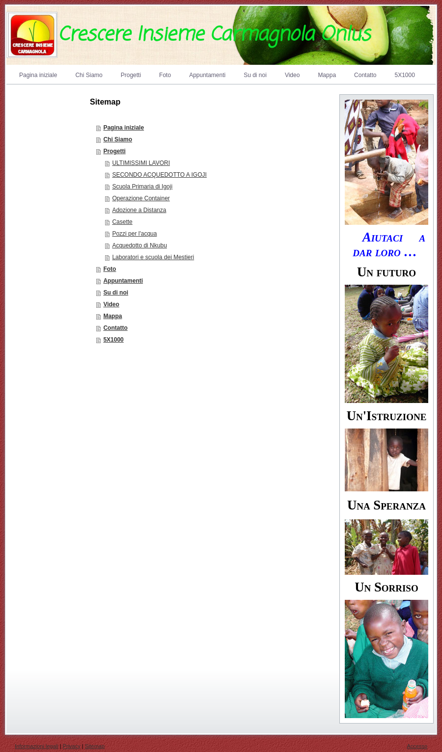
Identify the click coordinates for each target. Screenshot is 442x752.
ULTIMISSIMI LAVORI (141, 163)
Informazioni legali (36, 746)
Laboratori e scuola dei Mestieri (153, 257)
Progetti (114, 151)
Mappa (112, 316)
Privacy (72, 746)
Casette (122, 221)
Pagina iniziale (123, 127)
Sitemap (95, 746)
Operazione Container (140, 198)
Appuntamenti (123, 280)
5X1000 (113, 339)
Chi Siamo (117, 139)
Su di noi (115, 292)
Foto (109, 269)
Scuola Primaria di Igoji (142, 186)
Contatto (115, 327)
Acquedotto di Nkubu (139, 245)
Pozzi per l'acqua (134, 233)
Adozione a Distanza (139, 210)
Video (111, 304)
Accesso (417, 746)
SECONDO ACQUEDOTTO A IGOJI (159, 174)
